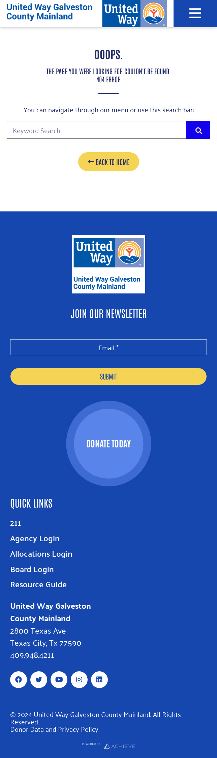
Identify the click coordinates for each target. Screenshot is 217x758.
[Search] (198, 130)
